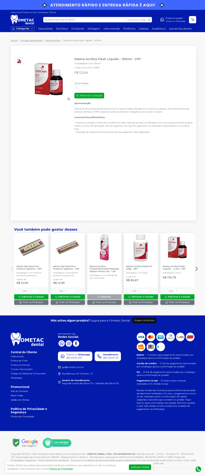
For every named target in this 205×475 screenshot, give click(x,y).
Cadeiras (143, 28)
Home (14, 40)
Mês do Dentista (19, 391)
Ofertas (52, 12)
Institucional (16, 12)
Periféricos (129, 28)
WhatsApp (43, 12)
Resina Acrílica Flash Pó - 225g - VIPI (139, 267)
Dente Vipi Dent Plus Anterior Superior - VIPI (29, 267)
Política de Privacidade (22, 416)
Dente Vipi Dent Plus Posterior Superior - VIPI (66, 267)
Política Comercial (20, 365)
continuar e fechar (140, 467)
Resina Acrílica (52, 40)
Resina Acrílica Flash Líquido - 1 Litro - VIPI (174, 267)
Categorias (22, 28)
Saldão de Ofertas (20, 400)
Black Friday (17, 395)
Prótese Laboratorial (31, 40)
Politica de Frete (19, 360)
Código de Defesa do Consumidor (28, 373)
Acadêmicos (159, 28)
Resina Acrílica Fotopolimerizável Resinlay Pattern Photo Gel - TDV (104, 269)
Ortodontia (77, 28)
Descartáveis (45, 28)
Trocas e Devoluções (22, 369)
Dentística (62, 28)
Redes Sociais (29, 12)
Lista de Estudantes (180, 28)
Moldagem (94, 28)
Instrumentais (112, 28)
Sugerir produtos (144, 320)
